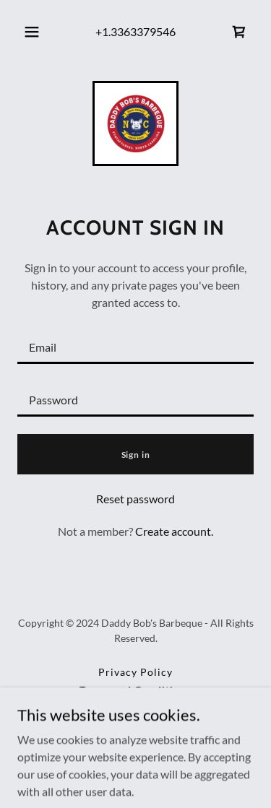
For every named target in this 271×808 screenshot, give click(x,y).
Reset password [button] (135, 498)
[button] (31, 31)
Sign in (135, 454)
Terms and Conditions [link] (135, 690)
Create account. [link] (174, 531)
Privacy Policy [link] (135, 672)
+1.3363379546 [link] (135, 31)
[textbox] (135, 346)
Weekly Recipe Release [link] (135, 708)
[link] (239, 31)
